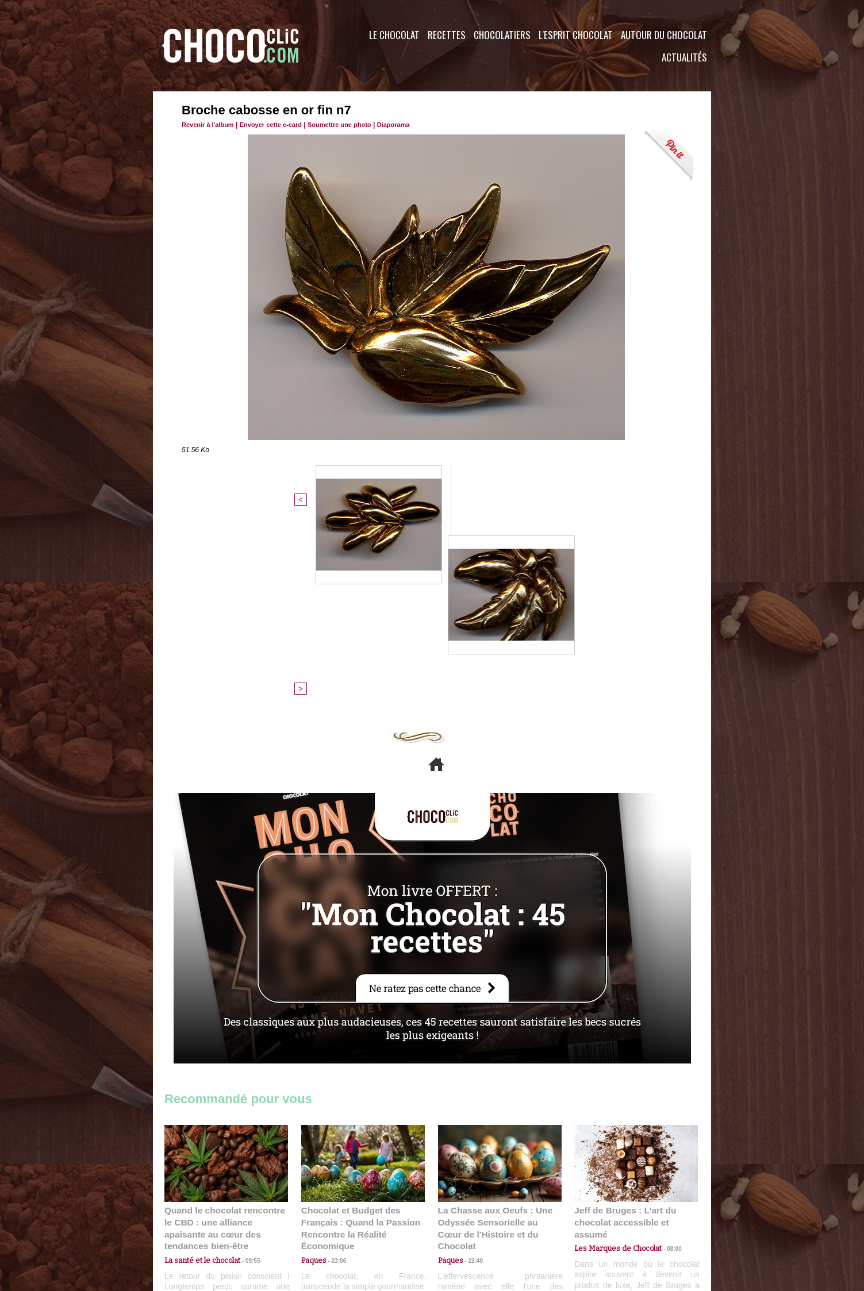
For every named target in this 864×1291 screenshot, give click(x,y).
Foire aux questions (608, 1221)
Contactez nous (199, 1221)
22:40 (471, 1059)
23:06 (334, 1071)
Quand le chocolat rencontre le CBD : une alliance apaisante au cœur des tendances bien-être (225, 1034)
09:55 (245, 1059)
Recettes (447, 35)
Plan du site (464, 1221)
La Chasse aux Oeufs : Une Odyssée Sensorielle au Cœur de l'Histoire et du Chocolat (495, 1034)
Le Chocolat (394, 35)
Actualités (684, 57)
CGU (317, 1221)
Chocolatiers (502, 35)
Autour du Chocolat (664, 35)
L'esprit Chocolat (576, 35)
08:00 (664, 1048)
